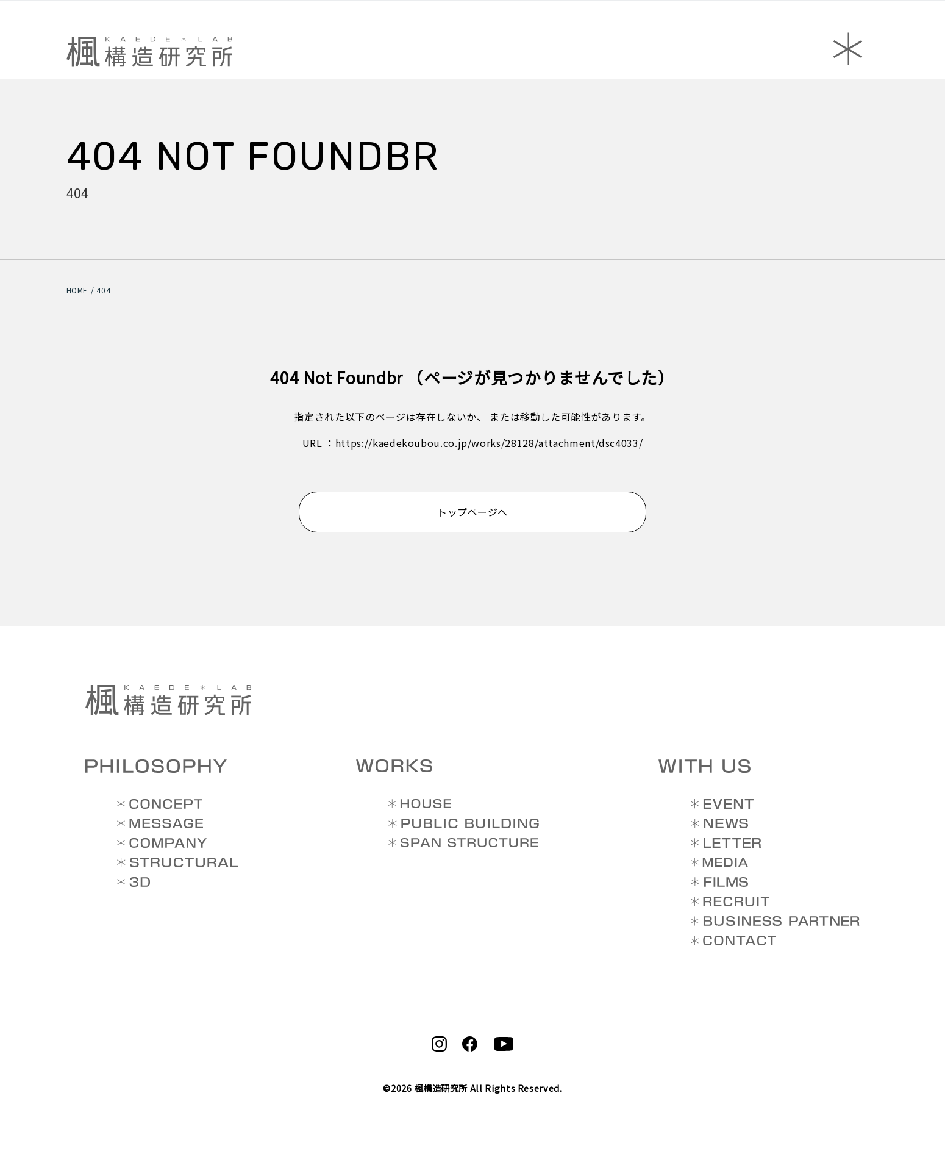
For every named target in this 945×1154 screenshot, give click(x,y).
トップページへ (472, 511)
